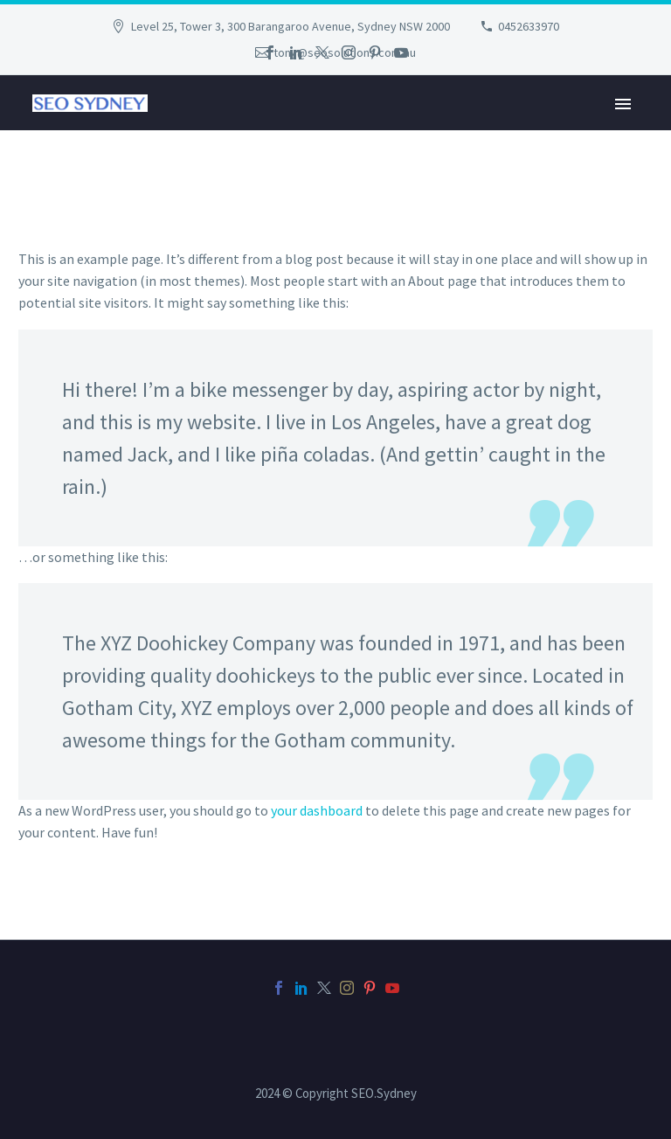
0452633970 (528, 26)
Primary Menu (623, 104)
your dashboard (317, 810)
